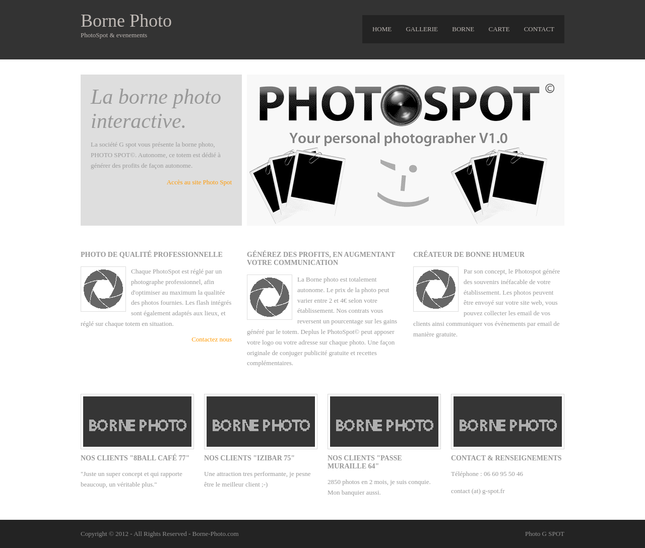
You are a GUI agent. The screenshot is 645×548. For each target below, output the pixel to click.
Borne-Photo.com (215, 533)
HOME (382, 29)
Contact (539, 29)
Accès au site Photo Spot (199, 182)
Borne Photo (126, 21)
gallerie (422, 29)
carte (499, 29)
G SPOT (553, 533)
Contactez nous (211, 339)
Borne (463, 29)
